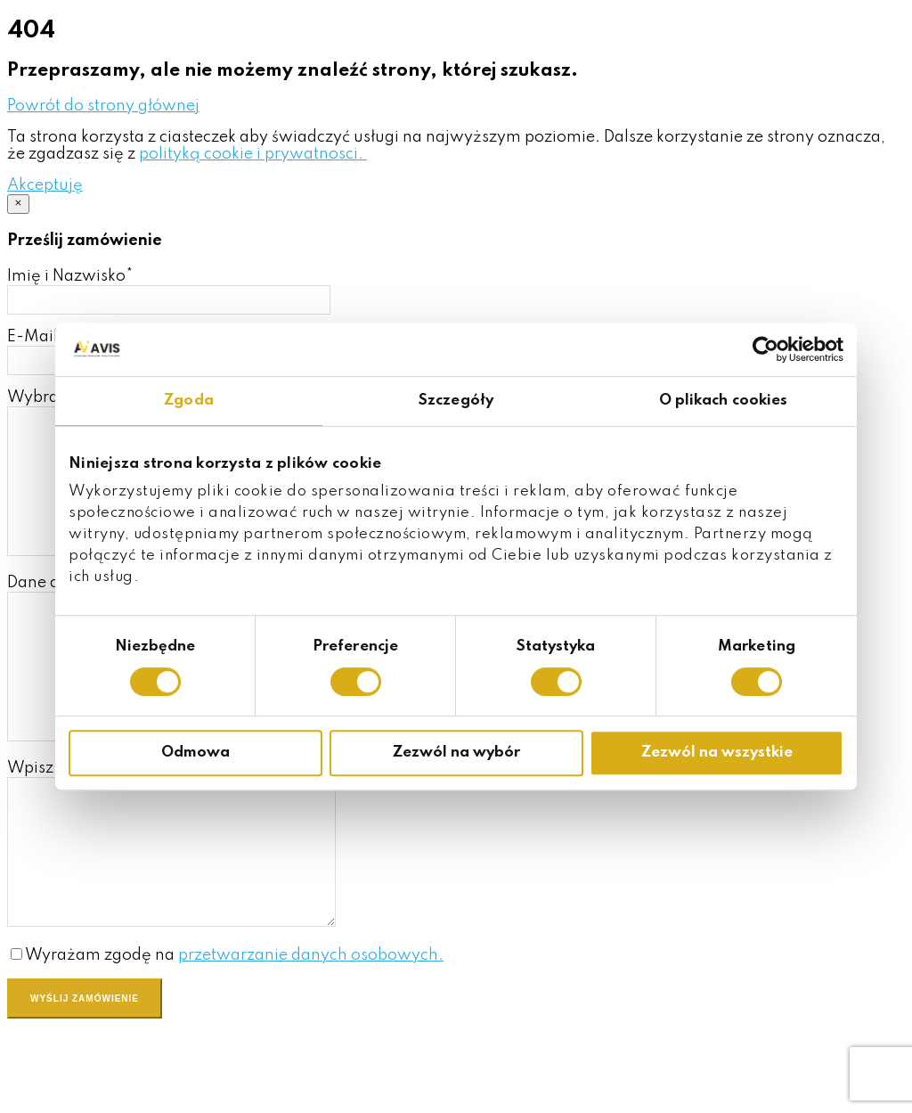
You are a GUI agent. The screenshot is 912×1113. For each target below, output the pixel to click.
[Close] (18, 204)
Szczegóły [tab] (456, 400)
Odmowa (195, 752)
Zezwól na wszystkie (717, 752)
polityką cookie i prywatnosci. (253, 154)
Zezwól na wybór (456, 752)
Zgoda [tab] (189, 400)
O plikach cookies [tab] (723, 400)
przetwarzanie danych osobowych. (311, 1035)
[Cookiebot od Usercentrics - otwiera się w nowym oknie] (765, 349)
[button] (103, 106)
